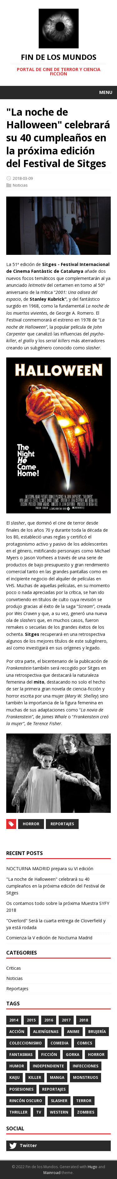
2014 (13, 1020)
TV (38, 1112)
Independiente (48, 1066)
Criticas (13, 968)
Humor (16, 1066)
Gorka (72, 1054)
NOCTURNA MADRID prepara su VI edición (49, 868)
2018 (83, 1020)
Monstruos (85, 1077)
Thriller (18, 1112)
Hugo (92, 1166)
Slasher (59, 1100)
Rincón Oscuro (25, 1100)
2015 (31, 1020)
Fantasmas (20, 1054)
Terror (83, 1100)
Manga (57, 1077)
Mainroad (52, 1172)
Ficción (49, 1054)
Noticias (20, 185)
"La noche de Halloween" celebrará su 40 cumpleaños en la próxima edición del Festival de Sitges (55, 886)
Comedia (59, 1043)
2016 (48, 1020)
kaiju (14, 1077)
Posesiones (21, 1089)
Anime (73, 1031)
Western (59, 1112)
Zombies (85, 1112)
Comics (84, 1043)
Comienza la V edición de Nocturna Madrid (49, 938)
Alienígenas (45, 1031)
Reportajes (62, 824)
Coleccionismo (25, 1043)
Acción (16, 1031)
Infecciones (85, 1066)
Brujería (97, 1031)
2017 (66, 1020)
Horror (31, 824)
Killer (34, 1077)
